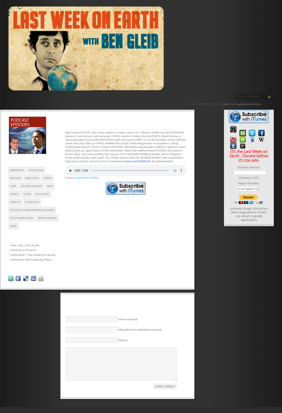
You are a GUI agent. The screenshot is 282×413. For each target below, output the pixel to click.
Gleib (13, 186)
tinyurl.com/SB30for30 (137, 161)
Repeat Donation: (249, 183)
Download (82, 177)
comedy (47, 178)
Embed (94, 177)
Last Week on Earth (31, 186)
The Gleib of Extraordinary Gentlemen (32, 210)
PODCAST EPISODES (41, 99)
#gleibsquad (36, 170)
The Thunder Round (21, 218)
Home (191, 104)
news (50, 186)
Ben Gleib (15, 178)
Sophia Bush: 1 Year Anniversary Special (32, 254)
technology (32, 202)
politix (27, 194)
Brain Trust (31, 178)
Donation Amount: (249, 167)
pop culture (42, 194)
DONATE (61, 99)
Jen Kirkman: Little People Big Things (31, 259)
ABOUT (48, 99)
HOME (10, 99)
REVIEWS (51, 99)
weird (13, 226)
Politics (14, 194)
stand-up (15, 202)
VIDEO (45, 99)
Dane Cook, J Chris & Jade (24, 245)
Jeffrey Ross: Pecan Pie (23, 250)
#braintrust (17, 170)
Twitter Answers (47, 218)
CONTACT (57, 99)
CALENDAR (54, 99)
